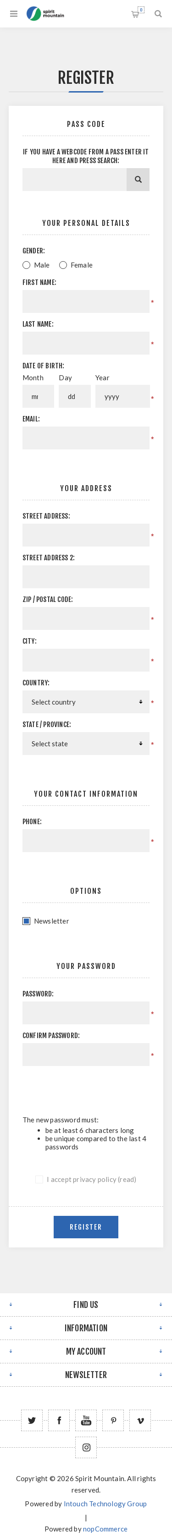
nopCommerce (105, 1529)
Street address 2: (48, 557)
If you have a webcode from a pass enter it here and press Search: (86, 156)
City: (29, 641)
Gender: (33, 250)
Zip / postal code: (47, 599)
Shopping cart (141, 9)
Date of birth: (43, 365)
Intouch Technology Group (105, 1503)
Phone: (32, 821)
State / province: (46, 724)
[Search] (138, 179)
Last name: (38, 324)
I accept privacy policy (82, 1179)
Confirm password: (51, 1035)
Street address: (46, 516)
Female (82, 265)
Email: (31, 419)
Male (42, 265)
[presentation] (92, 1091)
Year (102, 377)
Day (65, 377)
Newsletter (51, 921)
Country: (36, 682)
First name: (39, 282)
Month (33, 377)
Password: (38, 994)
